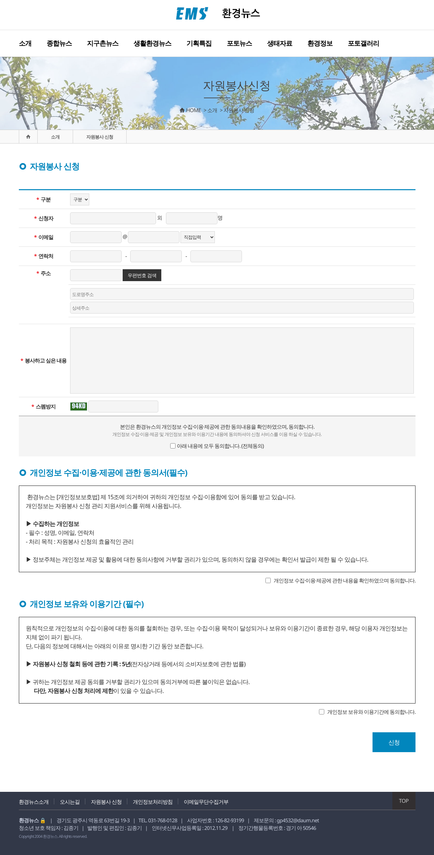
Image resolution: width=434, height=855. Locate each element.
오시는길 (70, 801)
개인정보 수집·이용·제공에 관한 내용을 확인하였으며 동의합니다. (344, 580)
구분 (43, 199)
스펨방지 (43, 406)
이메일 (43, 237)
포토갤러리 (363, 43)
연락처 (43, 256)
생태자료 (279, 43)
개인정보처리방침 (153, 801)
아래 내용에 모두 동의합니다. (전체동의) (220, 445)
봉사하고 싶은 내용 (43, 360)
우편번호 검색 (142, 275)
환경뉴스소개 (34, 801)
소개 (25, 43)
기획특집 (199, 43)
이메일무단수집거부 (206, 801)
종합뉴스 (59, 43)
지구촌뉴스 (102, 43)
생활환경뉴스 (152, 43)
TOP (404, 800)
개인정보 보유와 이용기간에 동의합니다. (371, 711)
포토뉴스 (239, 43)
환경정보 (320, 43)
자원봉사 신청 (106, 801)
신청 (394, 742)
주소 (43, 273)
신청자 (43, 218)
